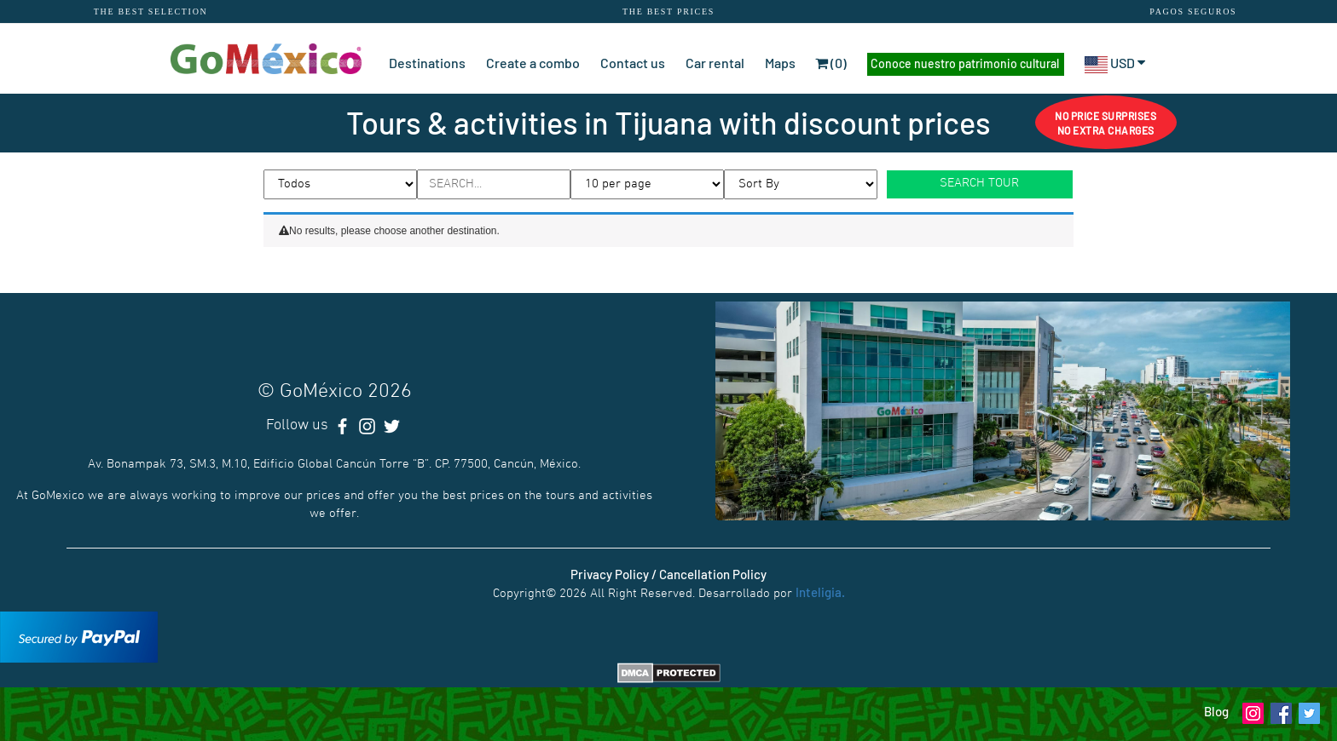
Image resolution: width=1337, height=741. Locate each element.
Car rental (715, 63)
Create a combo (533, 63)
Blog (1216, 711)
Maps (780, 63)
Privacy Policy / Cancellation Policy (668, 574)
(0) (831, 63)
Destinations (427, 63)
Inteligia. (820, 592)
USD (1115, 62)
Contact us (632, 63)
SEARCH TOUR (979, 183)
